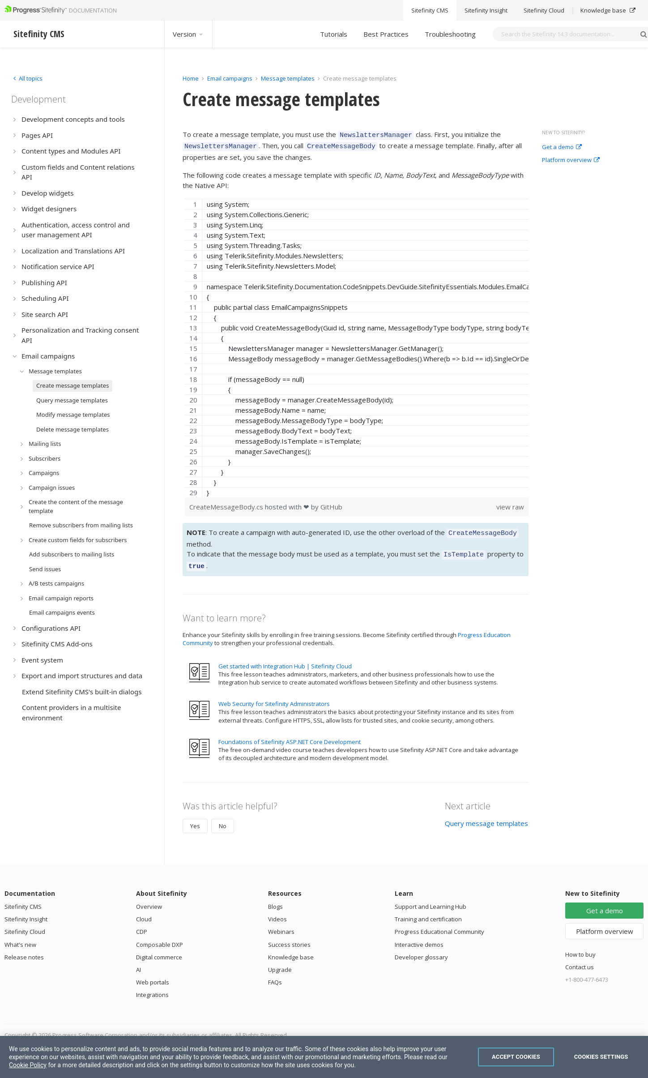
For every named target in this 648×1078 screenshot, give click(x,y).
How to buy (580, 948)
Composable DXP (159, 938)
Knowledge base (291, 950)
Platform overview (571, 160)
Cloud (144, 912)
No (222, 819)
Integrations (152, 988)
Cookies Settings (601, 1056)
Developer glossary (421, 950)
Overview (149, 900)
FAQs (275, 975)
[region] (357, 345)
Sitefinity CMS (23, 900)
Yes (195, 819)
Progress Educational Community (439, 925)
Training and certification (428, 912)
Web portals (152, 975)
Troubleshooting (450, 34)
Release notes (24, 950)
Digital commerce (159, 950)
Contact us (579, 960)
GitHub (331, 504)
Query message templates (486, 816)
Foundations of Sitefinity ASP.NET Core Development (289, 735)
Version (188, 34)
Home (191, 78)
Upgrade (280, 963)
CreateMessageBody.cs (227, 504)
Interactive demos (419, 938)
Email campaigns (229, 78)
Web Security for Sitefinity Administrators (274, 697)
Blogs (275, 900)
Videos (277, 912)
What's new (20, 938)
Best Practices (386, 34)
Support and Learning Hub (430, 900)
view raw (510, 504)
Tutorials (333, 34)
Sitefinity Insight (25, 912)
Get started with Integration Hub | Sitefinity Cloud (285, 659)
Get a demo (562, 147)
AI (138, 963)
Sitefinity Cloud (24, 925)
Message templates (288, 78)
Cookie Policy (28, 1065)
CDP (141, 925)
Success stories (289, 938)
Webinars (281, 925)
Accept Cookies (516, 1056)
